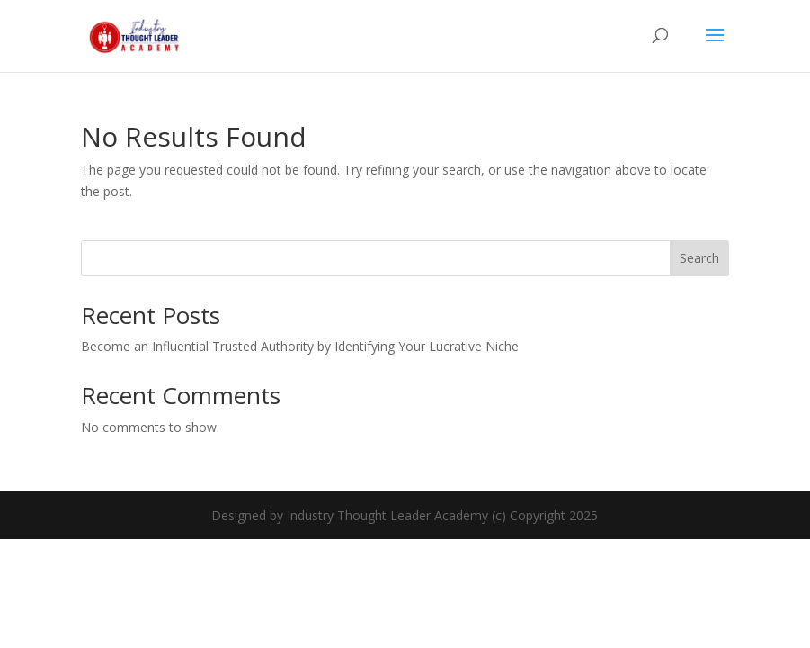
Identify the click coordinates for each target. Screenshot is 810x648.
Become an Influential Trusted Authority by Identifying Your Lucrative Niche (300, 346)
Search (699, 257)
